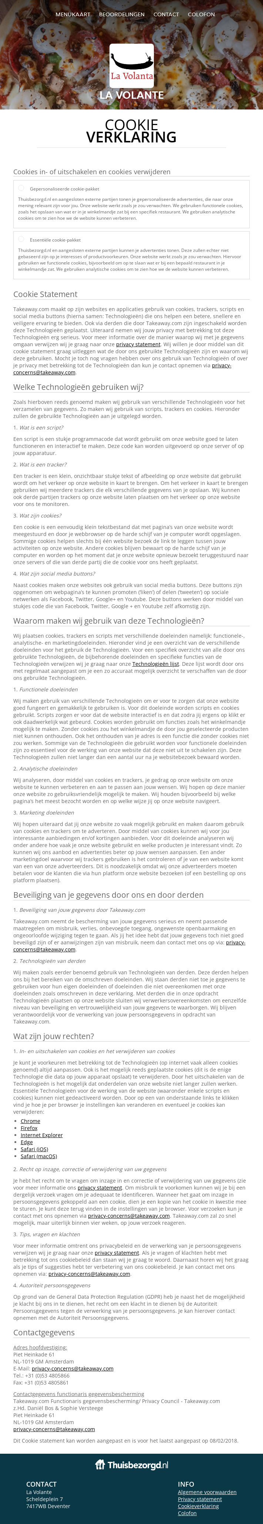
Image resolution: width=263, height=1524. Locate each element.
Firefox (29, 1128)
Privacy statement (200, 1499)
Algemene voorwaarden (207, 1492)
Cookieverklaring (198, 1506)
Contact (166, 14)
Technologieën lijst (155, 663)
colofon (201, 14)
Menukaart (72, 14)
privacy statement (138, 344)
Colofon (187, 1513)
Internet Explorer (42, 1135)
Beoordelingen (122, 14)
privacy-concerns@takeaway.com (129, 1215)
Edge (27, 1142)
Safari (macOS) (39, 1156)
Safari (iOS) (34, 1149)
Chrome (30, 1121)
